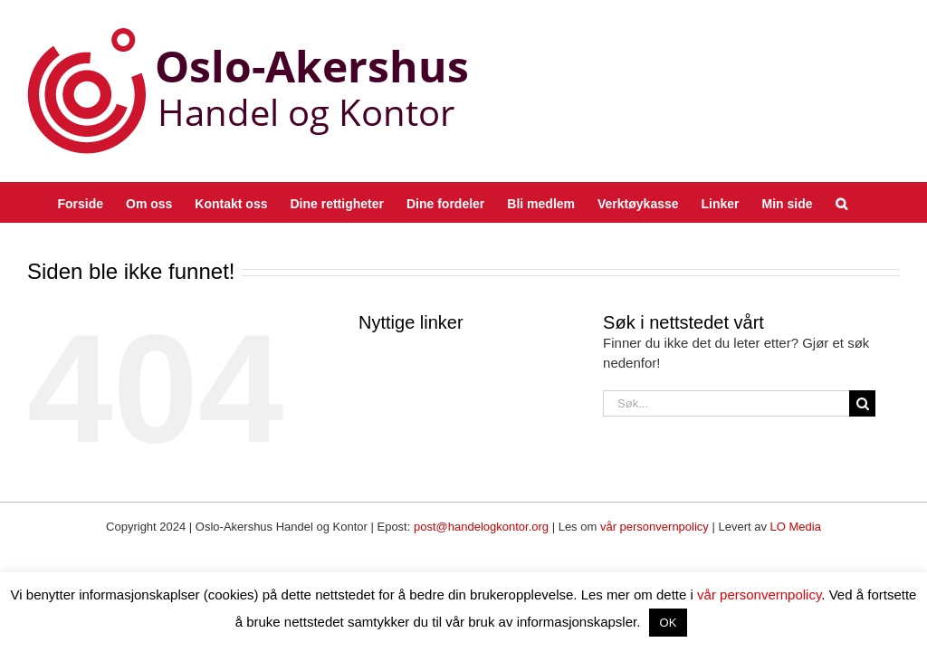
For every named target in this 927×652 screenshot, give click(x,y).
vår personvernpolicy (654, 526)
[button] (841, 202)
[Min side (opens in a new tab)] (787, 202)
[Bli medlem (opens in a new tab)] (541, 202)
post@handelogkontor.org (481, 526)
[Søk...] (726, 403)
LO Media (795, 526)
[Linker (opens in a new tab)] (721, 202)
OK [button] (668, 622)
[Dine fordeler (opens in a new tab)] (445, 202)
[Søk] (862, 403)
